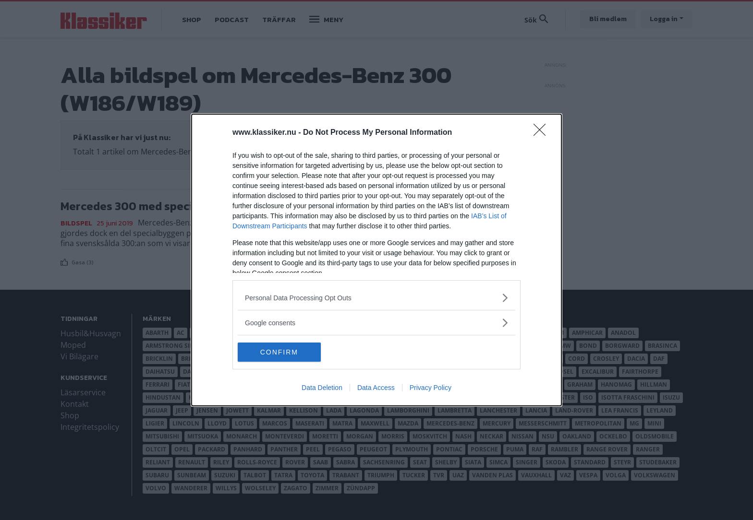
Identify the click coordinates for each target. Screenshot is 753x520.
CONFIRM (283, 351)
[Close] (543, 133)
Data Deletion (322, 387)
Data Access (376, 387)
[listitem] (376, 298)
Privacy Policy (430, 387)
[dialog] (376, 260)
